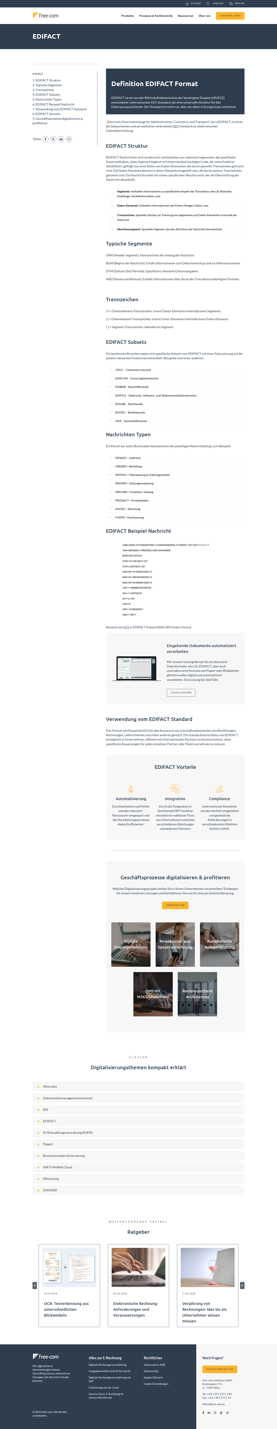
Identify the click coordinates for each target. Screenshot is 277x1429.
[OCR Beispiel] (69, 1249)
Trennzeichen (45, 90)
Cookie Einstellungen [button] (156, 1383)
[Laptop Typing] (139, 1249)
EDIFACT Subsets (48, 94)
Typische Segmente (49, 85)
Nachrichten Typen (48, 99)
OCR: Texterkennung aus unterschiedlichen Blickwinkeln (66, 1309)
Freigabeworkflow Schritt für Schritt (110, 1371)
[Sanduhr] (208, 1249)
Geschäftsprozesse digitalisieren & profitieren (58, 121)
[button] (138, 1086)
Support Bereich (153, 1377)
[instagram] (215, 1412)
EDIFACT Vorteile (48, 114)
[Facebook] (45, 139)
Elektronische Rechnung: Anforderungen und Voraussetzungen (135, 1309)
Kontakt (218, 3)
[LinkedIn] (61, 139)
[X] (53, 139)
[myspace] (227, 1412)
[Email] (69, 139)
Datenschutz (151, 1371)
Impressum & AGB (154, 1364)
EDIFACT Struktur (48, 80)
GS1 (126, 627)
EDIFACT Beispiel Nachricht (55, 104)
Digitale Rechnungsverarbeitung (107, 1364)
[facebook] (203, 1412)
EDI (176, 126)
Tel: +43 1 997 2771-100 (217, 1394)
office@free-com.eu (213, 1404)
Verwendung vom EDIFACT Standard (61, 109)
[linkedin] (209, 1412)
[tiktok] (221, 1412)
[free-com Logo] (46, 14)
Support (196, 3)
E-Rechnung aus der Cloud (104, 1387)
